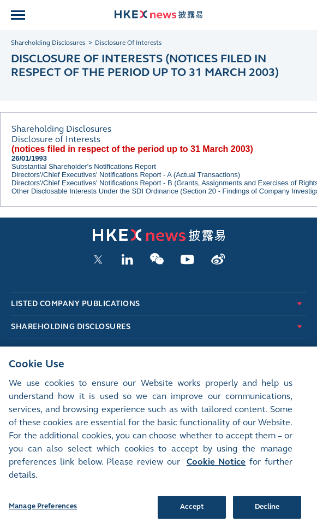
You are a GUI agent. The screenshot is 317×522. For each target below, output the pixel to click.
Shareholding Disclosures (70, 326)
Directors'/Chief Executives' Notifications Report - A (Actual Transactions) (125, 175)
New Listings (39, 349)
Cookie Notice (216, 469)
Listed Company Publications (75, 303)
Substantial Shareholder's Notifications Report (83, 166)
